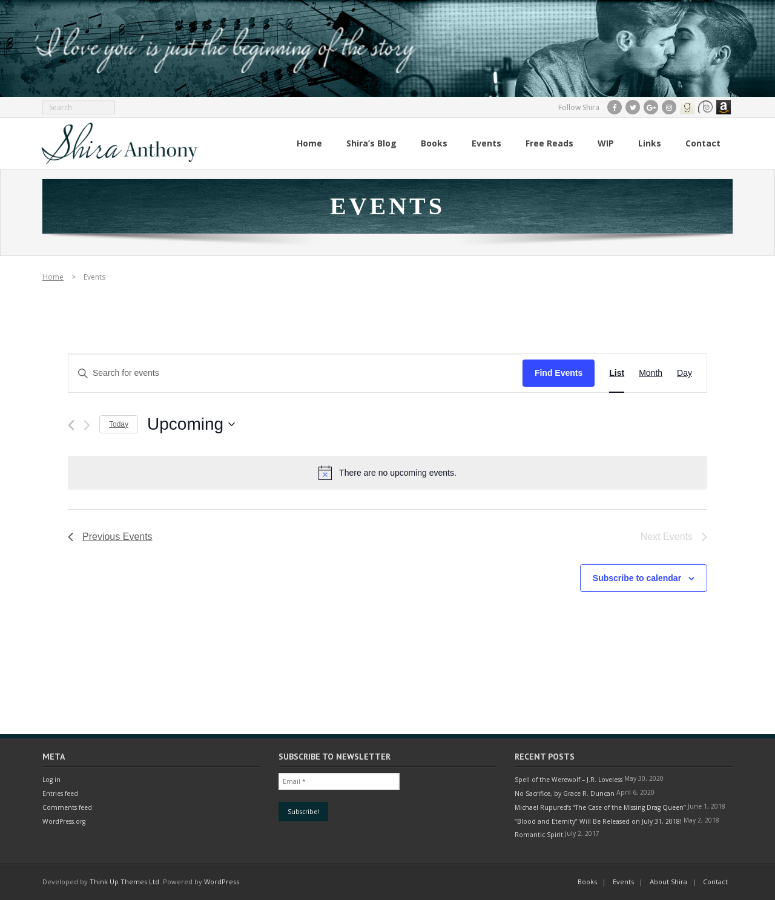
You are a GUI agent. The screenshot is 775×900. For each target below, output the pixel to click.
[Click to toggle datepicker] (191, 424)
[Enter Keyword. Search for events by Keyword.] (295, 373)
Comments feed (67, 807)
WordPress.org (63, 821)
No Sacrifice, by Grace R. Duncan (565, 793)
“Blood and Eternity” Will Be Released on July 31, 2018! (598, 821)
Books (587, 881)
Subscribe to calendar (637, 578)
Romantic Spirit (539, 834)
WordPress (221, 881)
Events (623, 881)
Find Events (558, 373)
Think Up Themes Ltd (124, 881)
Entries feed (60, 793)
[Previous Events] (71, 425)
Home (53, 277)
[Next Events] (87, 425)
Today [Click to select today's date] (118, 424)
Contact (715, 881)
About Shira (668, 881)
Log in (51, 779)
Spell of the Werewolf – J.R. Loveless (568, 779)
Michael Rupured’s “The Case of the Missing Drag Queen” (600, 807)
